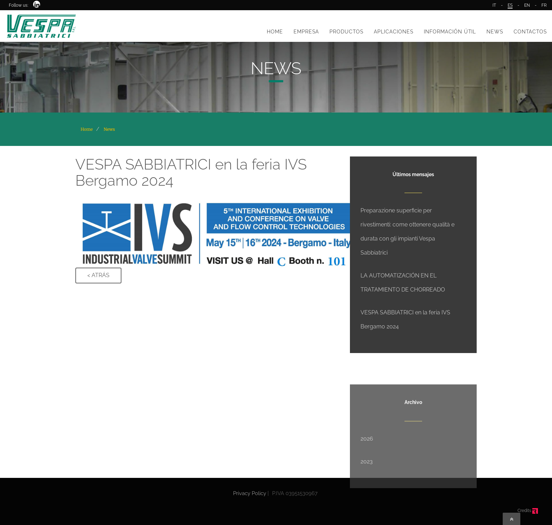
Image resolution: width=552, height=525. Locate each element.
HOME (275, 31)
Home (87, 129)
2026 (366, 466)
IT (494, 5)
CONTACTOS (530, 31)
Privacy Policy (249, 493)
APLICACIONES (393, 31)
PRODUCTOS (346, 31)
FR (544, 5)
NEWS (495, 31)
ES (510, 5)
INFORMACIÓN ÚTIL (450, 31)
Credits (528, 510)
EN (527, 5)
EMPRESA (306, 31)
